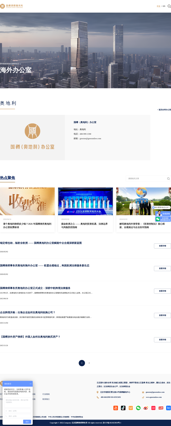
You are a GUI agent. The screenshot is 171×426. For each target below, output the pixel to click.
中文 (158, 6)
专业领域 (31, 394)
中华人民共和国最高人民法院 (36, 417)
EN (164, 6)
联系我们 (46, 399)
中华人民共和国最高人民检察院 (58, 417)
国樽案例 (31, 399)
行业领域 (46, 394)
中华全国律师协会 (77, 417)
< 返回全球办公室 (164, 110)
